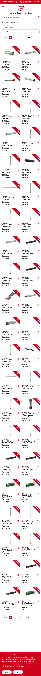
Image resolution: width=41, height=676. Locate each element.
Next (29, 37)
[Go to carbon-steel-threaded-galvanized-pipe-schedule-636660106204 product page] (10, 303)
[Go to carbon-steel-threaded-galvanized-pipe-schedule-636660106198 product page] (30, 303)
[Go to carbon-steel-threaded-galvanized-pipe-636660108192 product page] (30, 222)
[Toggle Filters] (39, 32)
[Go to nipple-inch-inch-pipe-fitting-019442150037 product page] (30, 411)
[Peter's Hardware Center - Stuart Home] (20, 8)
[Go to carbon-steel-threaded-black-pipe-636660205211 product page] (30, 330)
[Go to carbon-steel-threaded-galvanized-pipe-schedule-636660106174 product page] (30, 546)
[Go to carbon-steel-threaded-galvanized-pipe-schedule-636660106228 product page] (30, 168)
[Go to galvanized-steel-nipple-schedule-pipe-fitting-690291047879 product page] (30, 600)
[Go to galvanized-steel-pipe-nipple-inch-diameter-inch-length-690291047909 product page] (30, 492)
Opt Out (17, 672)
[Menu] (3, 7)
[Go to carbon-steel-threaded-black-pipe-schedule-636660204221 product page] (30, 357)
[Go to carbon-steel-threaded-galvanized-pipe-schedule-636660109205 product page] (10, 141)
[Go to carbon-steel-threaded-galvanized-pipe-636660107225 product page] (30, 87)
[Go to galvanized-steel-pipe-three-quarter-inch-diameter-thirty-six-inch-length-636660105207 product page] (30, 384)
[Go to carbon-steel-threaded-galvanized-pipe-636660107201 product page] (10, 222)
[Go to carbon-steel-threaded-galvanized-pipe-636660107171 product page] (10, 411)
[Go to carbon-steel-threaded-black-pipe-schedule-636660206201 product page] (30, 276)
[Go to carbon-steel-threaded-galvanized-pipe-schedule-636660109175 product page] (10, 330)
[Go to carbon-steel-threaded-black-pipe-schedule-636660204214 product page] (10, 465)
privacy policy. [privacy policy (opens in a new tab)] (6, 664)
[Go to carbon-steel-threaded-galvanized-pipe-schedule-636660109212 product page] (30, 60)
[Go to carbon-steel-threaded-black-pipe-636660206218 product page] (30, 249)
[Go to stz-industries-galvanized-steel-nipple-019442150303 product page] (10, 168)
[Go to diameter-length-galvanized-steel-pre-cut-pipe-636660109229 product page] (10, 60)
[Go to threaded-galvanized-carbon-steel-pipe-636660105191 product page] (10, 438)
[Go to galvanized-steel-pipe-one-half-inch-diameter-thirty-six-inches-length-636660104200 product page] (30, 519)
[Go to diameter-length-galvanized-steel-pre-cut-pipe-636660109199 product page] (10, 195)
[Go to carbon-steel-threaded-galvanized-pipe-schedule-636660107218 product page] (30, 114)
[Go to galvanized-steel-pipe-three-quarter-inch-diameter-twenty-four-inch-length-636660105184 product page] (10, 546)
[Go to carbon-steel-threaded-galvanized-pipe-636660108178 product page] (10, 357)
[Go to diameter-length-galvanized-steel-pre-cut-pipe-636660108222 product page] (10, 87)
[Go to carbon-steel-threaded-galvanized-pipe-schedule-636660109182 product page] (10, 249)
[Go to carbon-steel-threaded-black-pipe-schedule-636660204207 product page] (10, 573)
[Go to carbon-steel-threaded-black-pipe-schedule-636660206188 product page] (30, 465)
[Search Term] (20, 17)
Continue (7, 672)
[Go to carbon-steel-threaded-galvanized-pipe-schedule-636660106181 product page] (30, 438)
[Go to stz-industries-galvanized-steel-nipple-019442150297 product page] (30, 141)
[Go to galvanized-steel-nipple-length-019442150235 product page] (10, 519)
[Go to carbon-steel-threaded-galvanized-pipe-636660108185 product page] (10, 276)
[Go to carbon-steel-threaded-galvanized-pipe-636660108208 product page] (30, 195)
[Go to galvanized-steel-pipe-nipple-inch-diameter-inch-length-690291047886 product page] (10, 492)
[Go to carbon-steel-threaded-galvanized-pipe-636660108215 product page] (10, 114)
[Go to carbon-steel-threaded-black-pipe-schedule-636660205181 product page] (30, 573)
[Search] (38, 16)
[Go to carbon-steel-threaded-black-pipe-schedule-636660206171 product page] (10, 600)
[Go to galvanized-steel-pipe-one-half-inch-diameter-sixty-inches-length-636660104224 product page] (10, 384)
